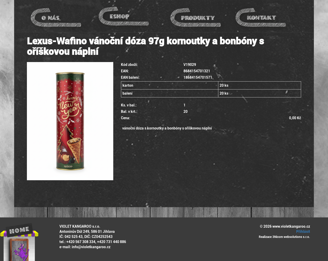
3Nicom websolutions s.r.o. (291, 237)
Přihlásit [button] (302, 231)
